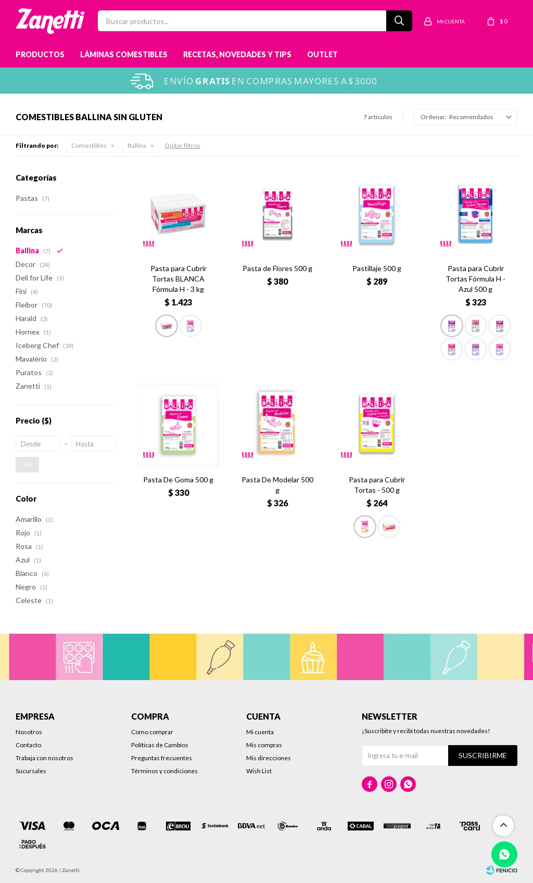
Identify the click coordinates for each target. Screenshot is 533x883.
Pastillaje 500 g (376, 268)
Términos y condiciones (164, 771)
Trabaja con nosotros (44, 758)
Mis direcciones (268, 758)
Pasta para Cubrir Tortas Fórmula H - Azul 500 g (475, 278)
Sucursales (31, 771)
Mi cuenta (260, 732)
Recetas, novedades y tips (237, 54)
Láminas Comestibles (124, 54)
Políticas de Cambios (159, 745)
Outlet (322, 54)
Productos (40, 54)
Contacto (28, 745)
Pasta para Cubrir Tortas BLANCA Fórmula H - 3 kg (178, 278)
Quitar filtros (182, 145)
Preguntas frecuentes (161, 758)
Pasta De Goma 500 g (178, 479)
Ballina (137, 145)
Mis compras (264, 745)
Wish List (259, 771)
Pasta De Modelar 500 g (277, 484)
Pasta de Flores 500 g (277, 268)
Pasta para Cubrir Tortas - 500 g (377, 484)
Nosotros (29, 732)
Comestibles (89, 145)
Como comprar (152, 732)
